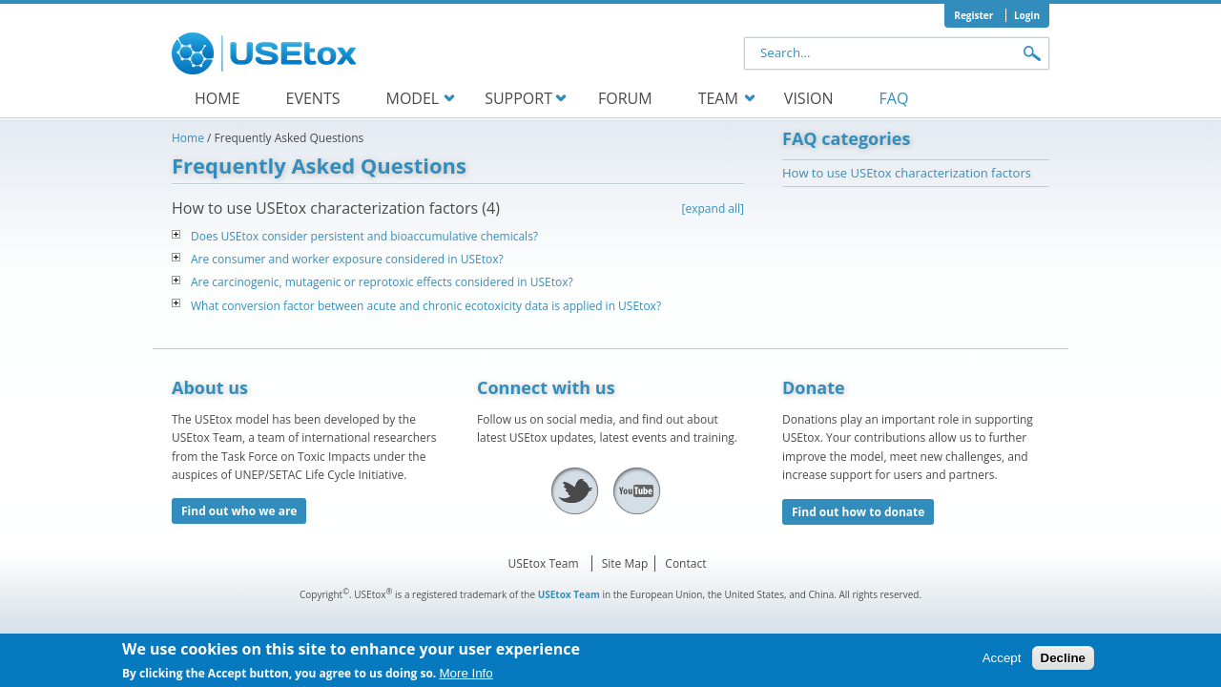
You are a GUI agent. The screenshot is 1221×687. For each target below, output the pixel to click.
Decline (1063, 663)
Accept (1002, 663)
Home (217, 98)
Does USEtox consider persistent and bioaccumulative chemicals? (364, 236)
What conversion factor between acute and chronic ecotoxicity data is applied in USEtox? (426, 306)
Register (973, 15)
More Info (465, 678)
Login (1027, 15)
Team (718, 98)
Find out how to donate (858, 512)
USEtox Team (543, 563)
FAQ (894, 98)
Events (313, 98)
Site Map (625, 563)
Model (412, 98)
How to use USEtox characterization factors (906, 172)
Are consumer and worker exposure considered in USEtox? (347, 259)
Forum (625, 98)
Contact (685, 563)
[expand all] (713, 208)
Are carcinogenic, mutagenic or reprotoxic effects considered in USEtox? (382, 282)
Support (518, 98)
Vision (809, 98)
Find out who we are (239, 511)
